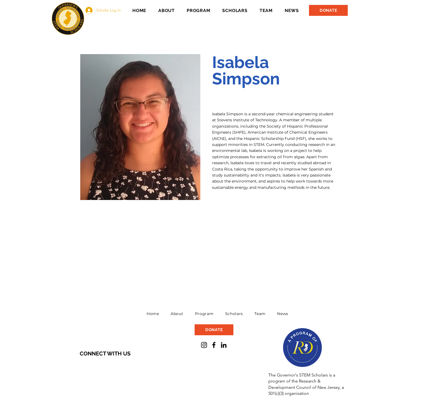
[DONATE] (328, 10)
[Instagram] (204, 345)
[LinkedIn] (224, 345)
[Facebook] (214, 345)
